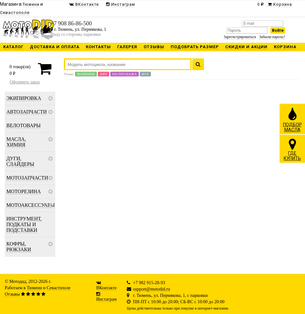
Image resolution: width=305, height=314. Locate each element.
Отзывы (12, 294)
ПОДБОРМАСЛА (292, 119)
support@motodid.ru (151, 289)
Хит (103, 74)
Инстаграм (106, 299)
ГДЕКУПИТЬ (292, 149)
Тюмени (34, 287)
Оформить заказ (25, 82)
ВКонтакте (106, 287)
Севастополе (59, 287)
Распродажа (124, 74)
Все (145, 74)
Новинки (86, 74)
